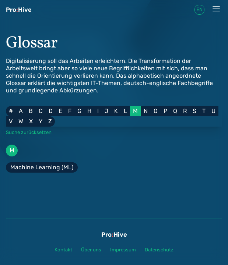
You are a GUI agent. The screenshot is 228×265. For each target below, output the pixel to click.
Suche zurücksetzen (29, 132)
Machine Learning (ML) (41, 167)
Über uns (91, 249)
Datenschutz (159, 249)
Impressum (123, 249)
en (199, 9)
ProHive (19, 9)
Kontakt (63, 249)
